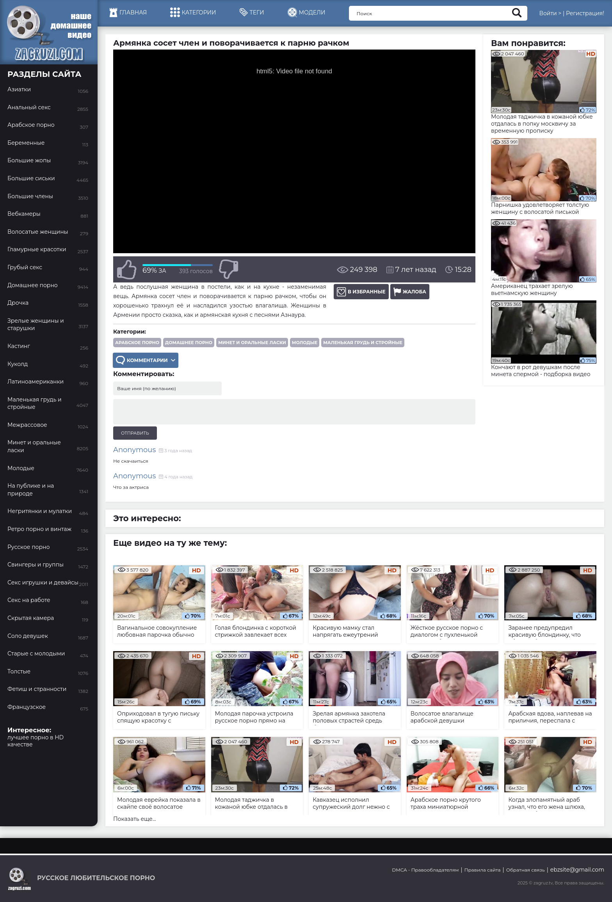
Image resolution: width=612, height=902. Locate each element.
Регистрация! (585, 13)
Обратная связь (525, 870)
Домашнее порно (188, 342)
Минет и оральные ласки (252, 342)
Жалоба (409, 291)
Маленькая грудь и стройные (362, 342)
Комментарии (145, 360)
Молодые (304, 342)
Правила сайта (482, 870)
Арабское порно (137, 342)
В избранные (361, 291)
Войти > (550, 13)
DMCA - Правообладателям (425, 870)
